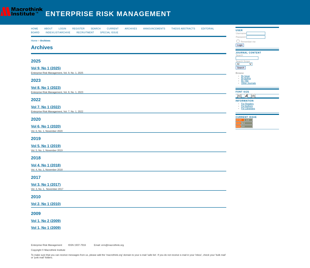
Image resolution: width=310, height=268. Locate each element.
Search (96, 28)
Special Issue (109, 32)
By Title (244, 81)
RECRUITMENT (85, 32)
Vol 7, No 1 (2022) (46, 107)
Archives (131, 28)
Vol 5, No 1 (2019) (46, 146)
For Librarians (248, 108)
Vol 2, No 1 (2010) (46, 204)
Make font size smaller (239, 95)
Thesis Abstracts (183, 28)
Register (78, 28)
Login (62, 28)
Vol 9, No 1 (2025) (46, 68)
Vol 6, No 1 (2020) (46, 126)
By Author (246, 78)
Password (241, 37)
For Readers (247, 104)
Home (34, 28)
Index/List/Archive (58, 32)
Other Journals (248, 83)
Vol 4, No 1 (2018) (46, 165)
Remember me (248, 42)
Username (241, 33)
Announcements (154, 28)
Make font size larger (253, 95)
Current (113, 28)
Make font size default (246, 95)
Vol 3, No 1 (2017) (46, 185)
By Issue (245, 76)
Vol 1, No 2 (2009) (46, 221)
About (48, 28)
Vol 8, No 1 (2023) (46, 88)
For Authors (247, 106)
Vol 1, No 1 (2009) (46, 228)
